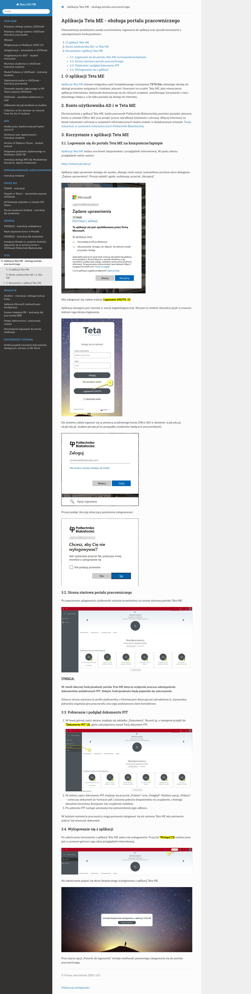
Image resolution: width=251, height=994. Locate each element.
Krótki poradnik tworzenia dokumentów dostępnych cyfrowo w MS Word (25, 347)
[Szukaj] (26, 11)
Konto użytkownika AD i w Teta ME (87, 46)
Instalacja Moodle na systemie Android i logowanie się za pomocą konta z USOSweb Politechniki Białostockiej (25, 245)
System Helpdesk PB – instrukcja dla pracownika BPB (23, 314)
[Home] (62, 6)
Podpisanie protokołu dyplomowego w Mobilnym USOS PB (24, 153)
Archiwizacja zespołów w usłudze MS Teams (24, 204)
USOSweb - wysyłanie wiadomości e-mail (24, 99)
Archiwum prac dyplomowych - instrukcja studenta (21, 136)
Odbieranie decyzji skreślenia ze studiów (25, 105)
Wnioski (8, 40)
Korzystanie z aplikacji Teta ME (84, 51)
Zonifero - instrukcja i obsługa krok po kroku (24, 297)
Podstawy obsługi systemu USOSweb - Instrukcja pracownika (25, 33)
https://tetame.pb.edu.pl (76, 164)
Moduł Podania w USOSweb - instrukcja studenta (25, 74)
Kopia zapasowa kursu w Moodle (21, 231)
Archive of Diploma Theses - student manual (23, 145)
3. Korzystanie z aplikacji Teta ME (22, 283)
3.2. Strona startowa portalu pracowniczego (97, 61)
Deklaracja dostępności (75, 987)
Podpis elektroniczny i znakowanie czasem (22, 322)
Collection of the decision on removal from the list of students (24, 112)
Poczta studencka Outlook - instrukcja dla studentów (24, 212)
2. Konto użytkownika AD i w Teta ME (24, 276)
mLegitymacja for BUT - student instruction (21, 57)
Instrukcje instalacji (14, 175)
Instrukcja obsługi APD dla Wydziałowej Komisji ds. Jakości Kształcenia (25, 161)
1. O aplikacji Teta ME (17, 269)
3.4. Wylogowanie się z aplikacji (89, 69)
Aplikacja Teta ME (72, 84)
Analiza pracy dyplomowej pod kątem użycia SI (24, 128)
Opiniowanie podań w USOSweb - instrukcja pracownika (22, 82)
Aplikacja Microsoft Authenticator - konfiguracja (23, 306)
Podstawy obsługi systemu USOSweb (24, 26)
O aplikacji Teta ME (77, 42)
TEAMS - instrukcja (14, 188)
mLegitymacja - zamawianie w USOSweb (25, 50)
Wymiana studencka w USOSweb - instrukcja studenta (23, 65)
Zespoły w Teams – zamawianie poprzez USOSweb (25, 195)
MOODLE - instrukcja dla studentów (23, 236)
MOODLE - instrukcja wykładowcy (22, 226)
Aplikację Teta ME (72, 151)
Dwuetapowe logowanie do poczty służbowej (22, 330)
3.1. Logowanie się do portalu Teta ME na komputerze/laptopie (108, 57)
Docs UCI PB (27, 4)
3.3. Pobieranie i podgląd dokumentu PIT (94, 65)
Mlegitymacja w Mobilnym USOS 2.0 (23, 45)
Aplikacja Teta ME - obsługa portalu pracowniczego (21, 262)
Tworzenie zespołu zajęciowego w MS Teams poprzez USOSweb (24, 90)
